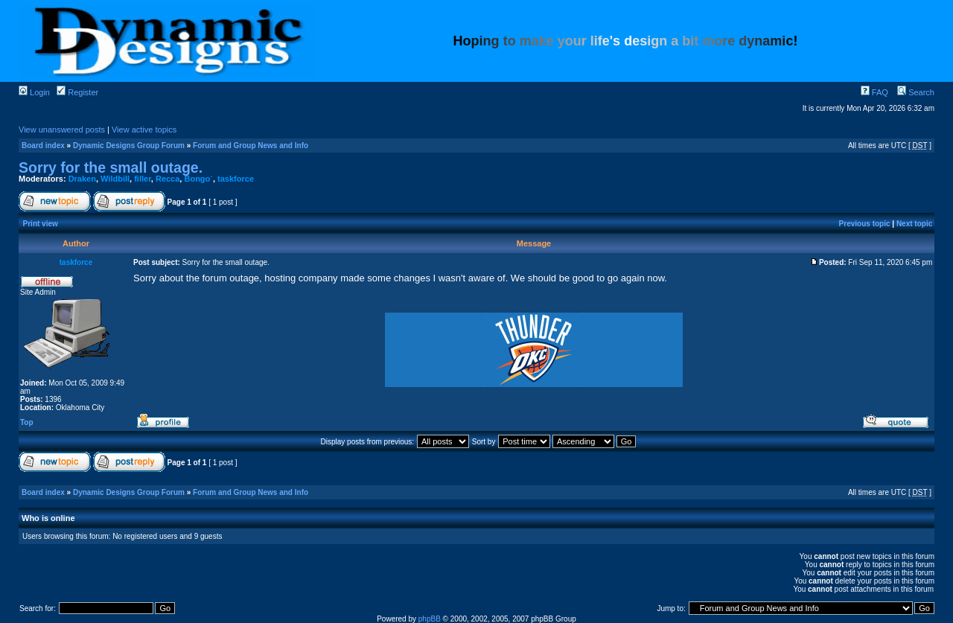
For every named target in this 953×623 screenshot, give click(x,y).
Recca (167, 178)
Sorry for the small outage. (111, 167)
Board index (43, 145)
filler (142, 178)
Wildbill (115, 178)
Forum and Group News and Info (250, 145)
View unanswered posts (62, 129)
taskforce (235, 178)
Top (27, 422)
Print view (40, 224)
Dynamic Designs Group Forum (129, 145)
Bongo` (198, 178)
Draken (82, 178)
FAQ (874, 92)
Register (77, 92)
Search (915, 92)
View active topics (144, 129)
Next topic (914, 224)
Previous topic (864, 224)
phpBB (429, 619)
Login (34, 92)
